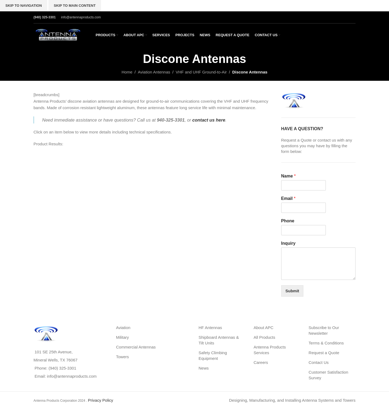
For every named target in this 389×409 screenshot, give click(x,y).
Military (122, 337)
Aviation (123, 327)
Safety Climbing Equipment (213, 355)
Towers (122, 356)
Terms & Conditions (326, 343)
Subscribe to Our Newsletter (323, 330)
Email (288, 198)
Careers (261, 362)
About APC (263, 327)
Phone (287, 221)
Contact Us (318, 362)
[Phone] (303, 230)
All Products (264, 337)
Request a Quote (323, 352)
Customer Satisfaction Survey (328, 375)
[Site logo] (57, 34)
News (204, 368)
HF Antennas (210, 327)
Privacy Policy (100, 400)
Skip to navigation (23, 6)
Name (288, 176)
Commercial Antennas (136, 347)
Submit (292, 291)
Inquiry (288, 243)
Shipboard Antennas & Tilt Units (219, 340)
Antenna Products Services (270, 350)
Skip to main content (75, 6)
